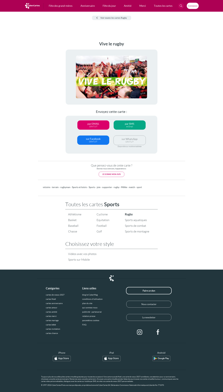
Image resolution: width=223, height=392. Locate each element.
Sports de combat (135, 225)
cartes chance (52, 333)
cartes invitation (53, 329)
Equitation (103, 220)
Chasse (72, 231)
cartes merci (51, 316)
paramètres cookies (90, 320)
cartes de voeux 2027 (55, 295)
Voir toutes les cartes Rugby (111, 18)
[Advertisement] (23, 84)
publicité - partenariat (92, 312)
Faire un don (149, 290)
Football (102, 225)
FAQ (84, 325)
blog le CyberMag (90, 295)
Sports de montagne (137, 231)
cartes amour (51, 307)
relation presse (88, 316)
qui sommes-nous (89, 307)
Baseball (73, 225)
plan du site (87, 303)
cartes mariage (52, 320)
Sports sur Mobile (79, 259)
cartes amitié (51, 312)
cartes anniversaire (54, 303)
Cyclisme (102, 214)
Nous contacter (148, 304)
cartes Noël (51, 299)
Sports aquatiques (136, 220)
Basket (72, 220)
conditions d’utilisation (92, 299)
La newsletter (148, 317)
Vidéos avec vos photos (82, 253)
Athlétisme (74, 214)
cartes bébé (51, 325)
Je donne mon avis (111, 174)
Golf (99, 231)
